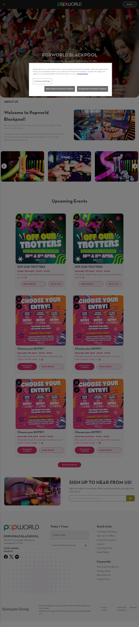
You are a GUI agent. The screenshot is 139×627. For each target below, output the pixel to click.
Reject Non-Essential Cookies (59, 89)
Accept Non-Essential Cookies (92, 89)
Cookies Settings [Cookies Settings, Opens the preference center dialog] (42, 81)
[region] (70, 79)
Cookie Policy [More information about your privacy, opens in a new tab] (82, 74)
